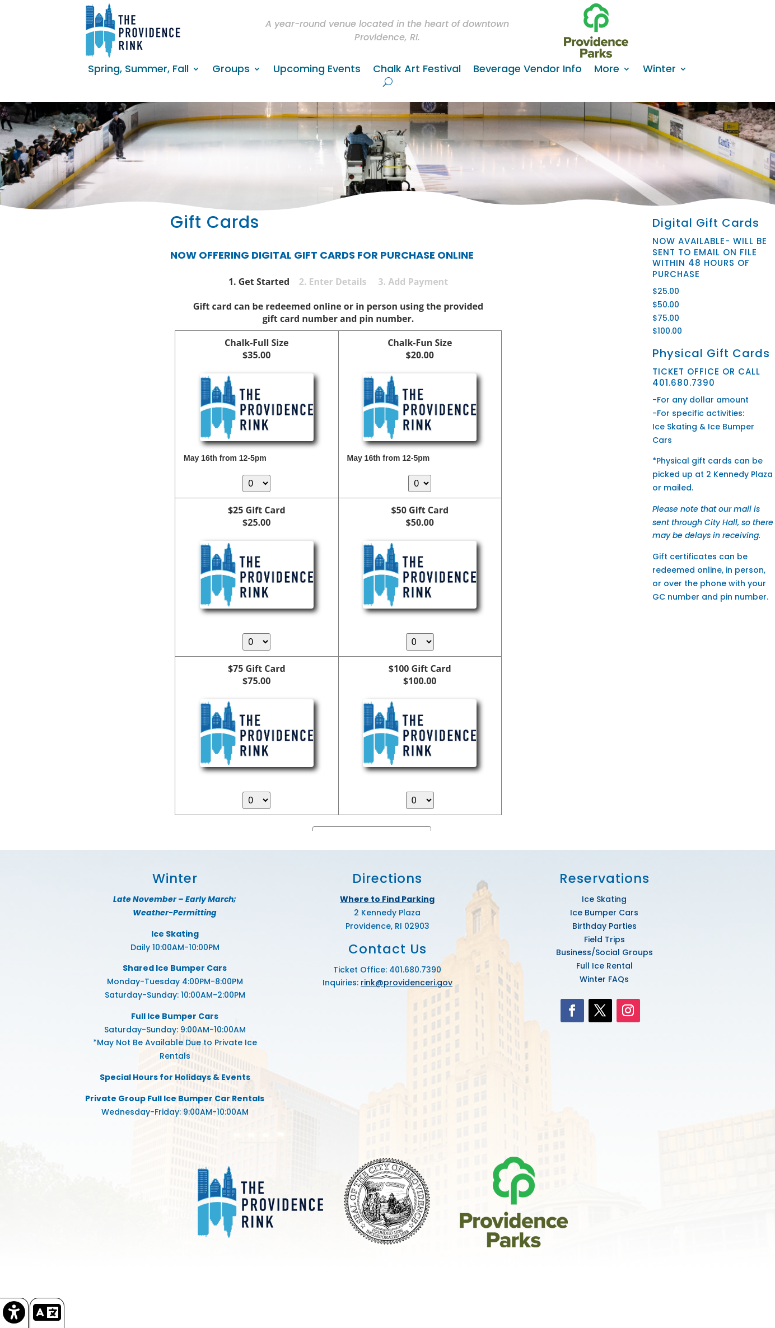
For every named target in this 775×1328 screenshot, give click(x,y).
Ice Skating (604, 899)
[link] (14, 1313)
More (606, 70)
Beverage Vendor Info (527, 70)
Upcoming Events (317, 70)
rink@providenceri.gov (406, 982)
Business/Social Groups (604, 952)
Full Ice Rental (604, 965)
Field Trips (604, 939)
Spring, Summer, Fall (138, 70)
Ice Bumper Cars (604, 912)
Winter (659, 70)
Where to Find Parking (387, 899)
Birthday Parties (604, 926)
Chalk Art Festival (417, 70)
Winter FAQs (604, 979)
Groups (231, 70)
